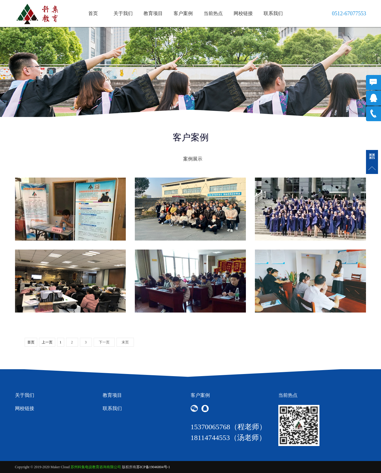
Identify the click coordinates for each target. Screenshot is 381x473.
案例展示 (192, 158)
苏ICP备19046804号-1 (153, 467)
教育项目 (153, 13)
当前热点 (213, 13)
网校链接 (243, 13)
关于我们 (123, 13)
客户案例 (183, 13)
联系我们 (273, 13)
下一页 (104, 342)
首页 (93, 13)
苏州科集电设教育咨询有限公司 (96, 467)
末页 (125, 342)
